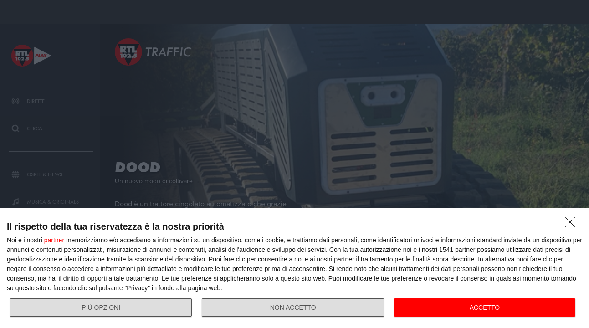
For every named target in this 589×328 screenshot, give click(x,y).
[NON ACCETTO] (572, 224)
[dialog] (294, 268)
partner (54, 240)
